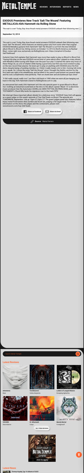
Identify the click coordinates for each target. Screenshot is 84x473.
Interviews (55, 7)
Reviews (44, 7)
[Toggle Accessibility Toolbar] (79, 455)
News (76, 7)
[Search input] (39, 353)
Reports (67, 7)
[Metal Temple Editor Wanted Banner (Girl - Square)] (42, 461)
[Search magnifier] (78, 354)
